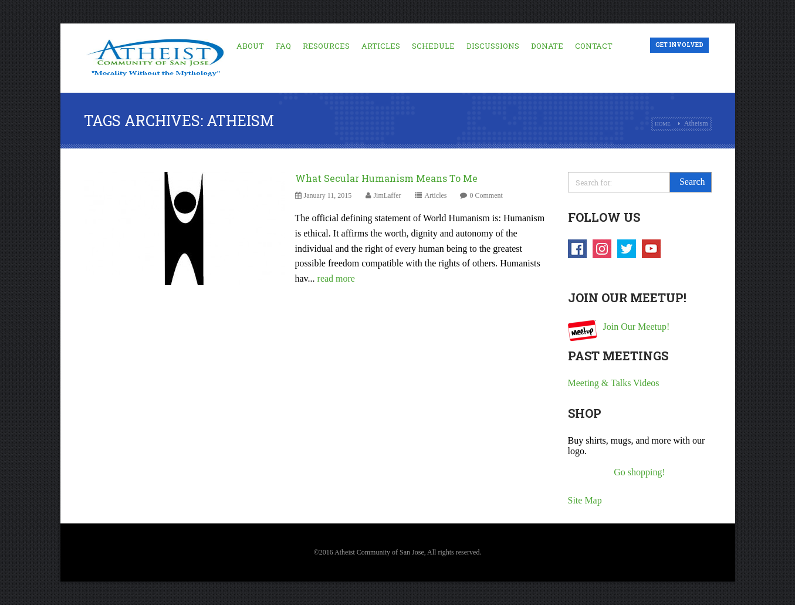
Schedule (433, 45)
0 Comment (485, 195)
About (250, 45)
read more (336, 278)
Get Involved (679, 45)
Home (663, 124)
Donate (547, 45)
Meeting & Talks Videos (613, 383)
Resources (326, 45)
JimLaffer (387, 195)
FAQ (283, 45)
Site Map (585, 500)
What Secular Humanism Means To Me (386, 178)
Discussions (492, 45)
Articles (380, 45)
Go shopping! (639, 472)
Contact (594, 45)
